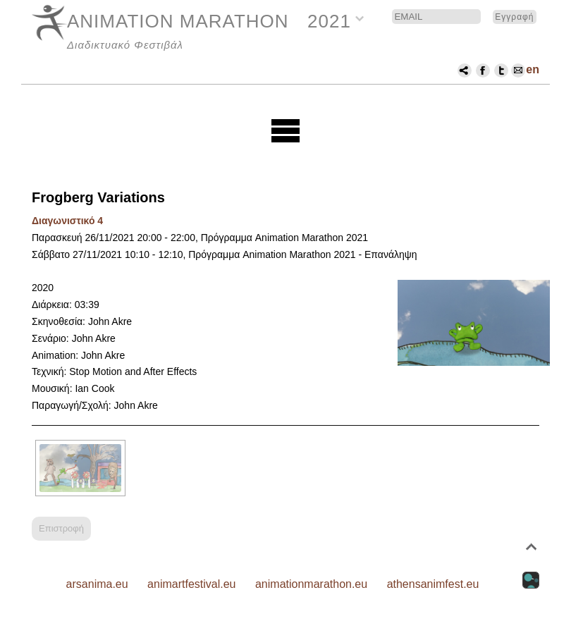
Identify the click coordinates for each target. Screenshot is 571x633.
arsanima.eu (97, 584)
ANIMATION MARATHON (178, 21)
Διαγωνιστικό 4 (67, 220)
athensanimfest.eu (433, 584)
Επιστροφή (61, 528)
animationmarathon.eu (311, 584)
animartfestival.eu (191, 584)
